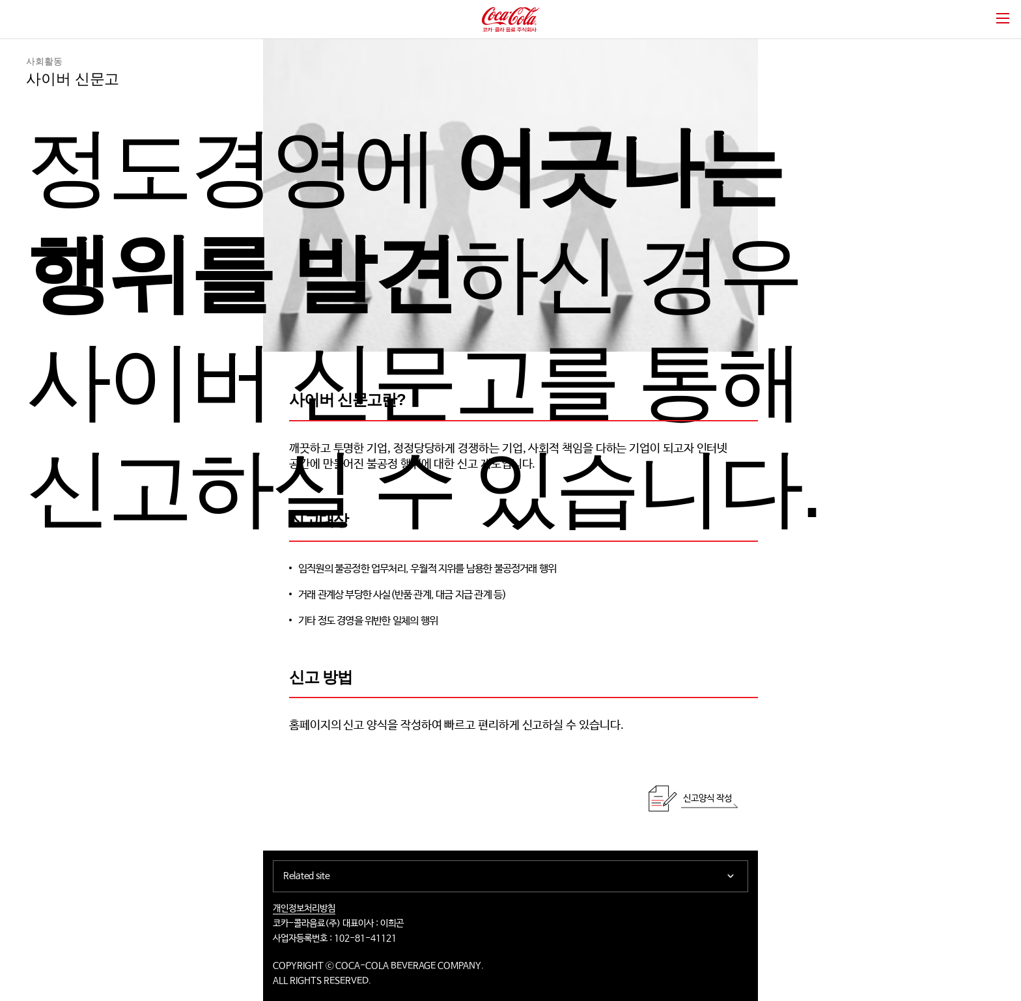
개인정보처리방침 (304, 908)
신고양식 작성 (707, 798)
